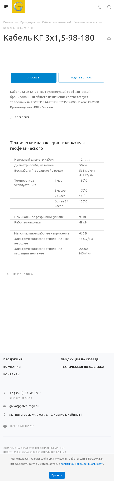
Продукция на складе (80, 359)
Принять (57, 475)
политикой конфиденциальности (82, 463)
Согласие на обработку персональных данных (34, 448)
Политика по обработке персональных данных (34, 452)
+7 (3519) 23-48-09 (23, 393)
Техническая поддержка (82, 366)
